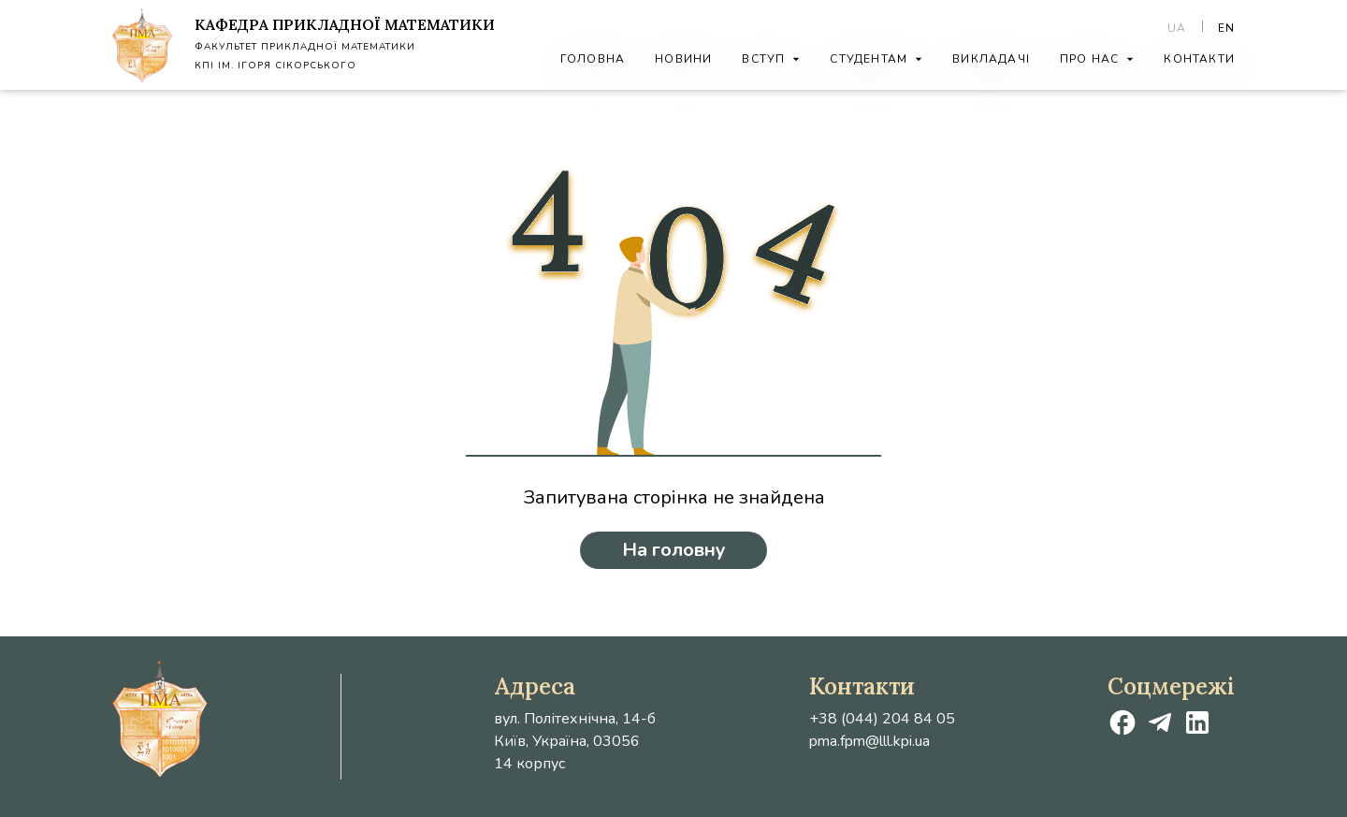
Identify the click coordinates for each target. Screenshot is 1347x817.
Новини (683, 58)
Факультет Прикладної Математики (305, 46)
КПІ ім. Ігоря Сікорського (275, 65)
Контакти (1199, 58)
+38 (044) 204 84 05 (882, 718)
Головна (592, 58)
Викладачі (991, 58)
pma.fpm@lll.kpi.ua (869, 741)
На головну (674, 549)
